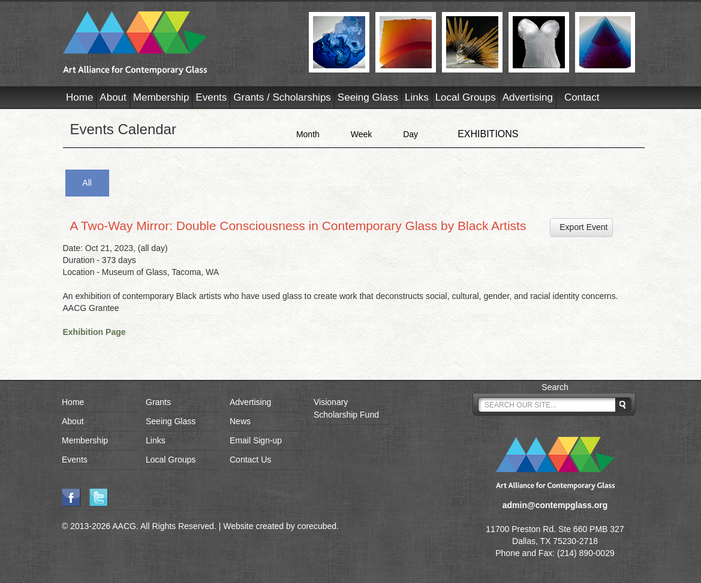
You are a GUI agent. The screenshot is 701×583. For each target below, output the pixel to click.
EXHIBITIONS (488, 134)
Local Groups (465, 97)
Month (308, 134)
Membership (161, 97)
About (113, 97)
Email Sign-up (256, 440)
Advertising (528, 97)
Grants (158, 402)
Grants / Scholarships (282, 97)
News (240, 421)
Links (417, 97)
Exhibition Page (94, 332)
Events (211, 97)
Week (361, 134)
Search (554, 387)
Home (79, 97)
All (87, 183)
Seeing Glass (368, 97)
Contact (582, 97)
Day (410, 134)
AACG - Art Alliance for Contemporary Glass (178, 43)
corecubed (316, 526)
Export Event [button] (581, 227)
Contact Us (250, 459)
